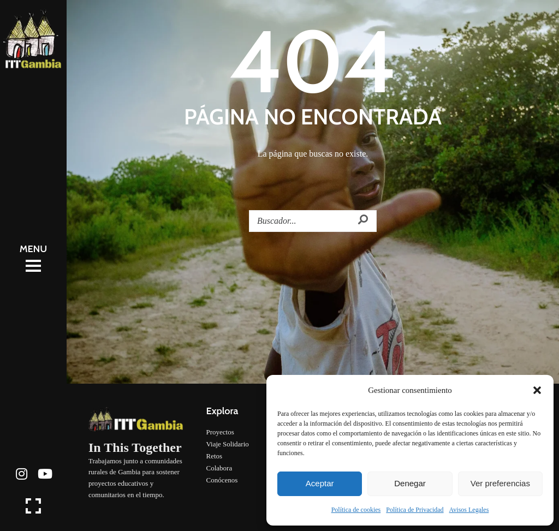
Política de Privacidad (414, 510)
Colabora (219, 468)
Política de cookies (356, 510)
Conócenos (222, 480)
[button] (537, 390)
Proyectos (220, 432)
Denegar (410, 483)
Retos (214, 456)
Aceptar (320, 483)
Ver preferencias (500, 483)
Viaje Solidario (227, 444)
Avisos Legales (469, 510)
